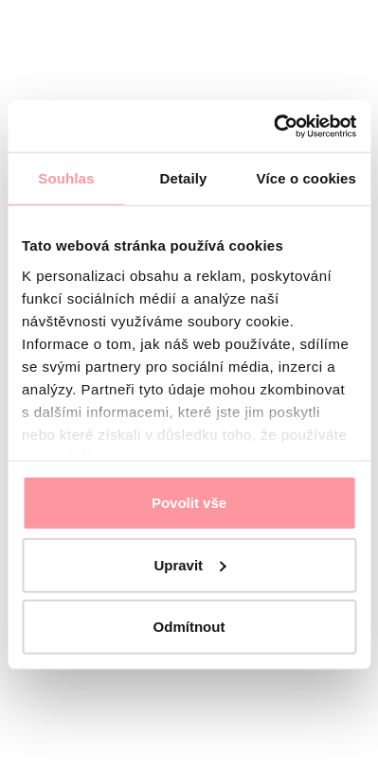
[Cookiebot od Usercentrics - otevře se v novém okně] (273, 126)
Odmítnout (189, 627)
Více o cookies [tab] (306, 178)
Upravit (189, 564)
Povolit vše (189, 503)
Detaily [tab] (183, 178)
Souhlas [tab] (66, 178)
